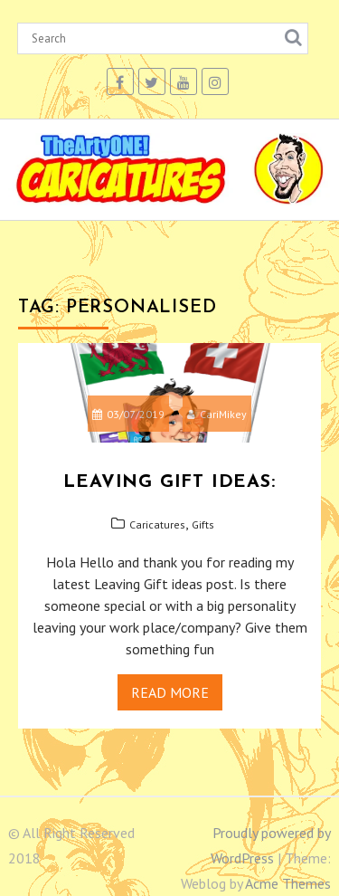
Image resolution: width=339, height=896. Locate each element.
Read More (170, 692)
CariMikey (217, 414)
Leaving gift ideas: (169, 482)
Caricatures (157, 524)
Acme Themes (288, 883)
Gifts (203, 524)
